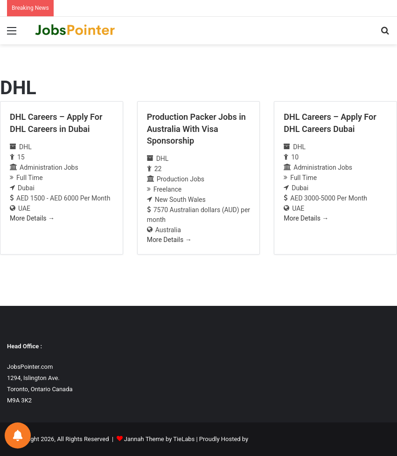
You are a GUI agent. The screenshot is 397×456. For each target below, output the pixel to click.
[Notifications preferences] (18, 435)
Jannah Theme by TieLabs (159, 438)
